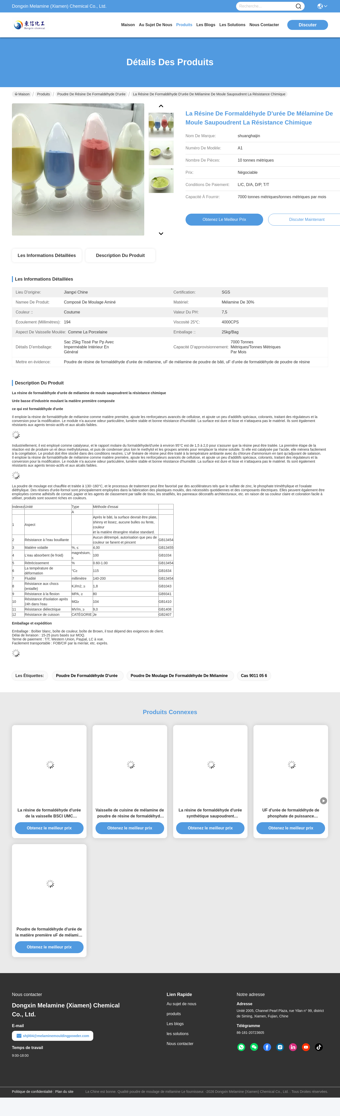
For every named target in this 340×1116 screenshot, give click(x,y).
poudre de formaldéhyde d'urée (86, 676)
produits (184, 25)
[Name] (298, 6)
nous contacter (264, 25)
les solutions (232, 25)
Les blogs (175, 1024)
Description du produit (120, 255)
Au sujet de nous (181, 1004)
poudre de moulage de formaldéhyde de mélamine (179, 676)
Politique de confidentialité (32, 1092)
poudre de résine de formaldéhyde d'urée (91, 94)
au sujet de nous (155, 25)
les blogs (205, 25)
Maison (128, 25)
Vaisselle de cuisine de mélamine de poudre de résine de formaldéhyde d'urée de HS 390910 (130, 813)
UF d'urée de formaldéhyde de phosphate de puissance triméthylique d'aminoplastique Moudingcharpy (290, 813)
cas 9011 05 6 (254, 676)
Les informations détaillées (47, 255)
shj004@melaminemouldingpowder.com (52, 1036)
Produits (43, 94)
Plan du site (64, 1092)
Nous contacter (180, 1044)
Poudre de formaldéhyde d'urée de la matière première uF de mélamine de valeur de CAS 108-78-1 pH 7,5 (49, 932)
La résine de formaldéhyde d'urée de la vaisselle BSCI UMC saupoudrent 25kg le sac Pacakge (49, 813)
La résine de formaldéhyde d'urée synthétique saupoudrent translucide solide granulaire (210, 813)
